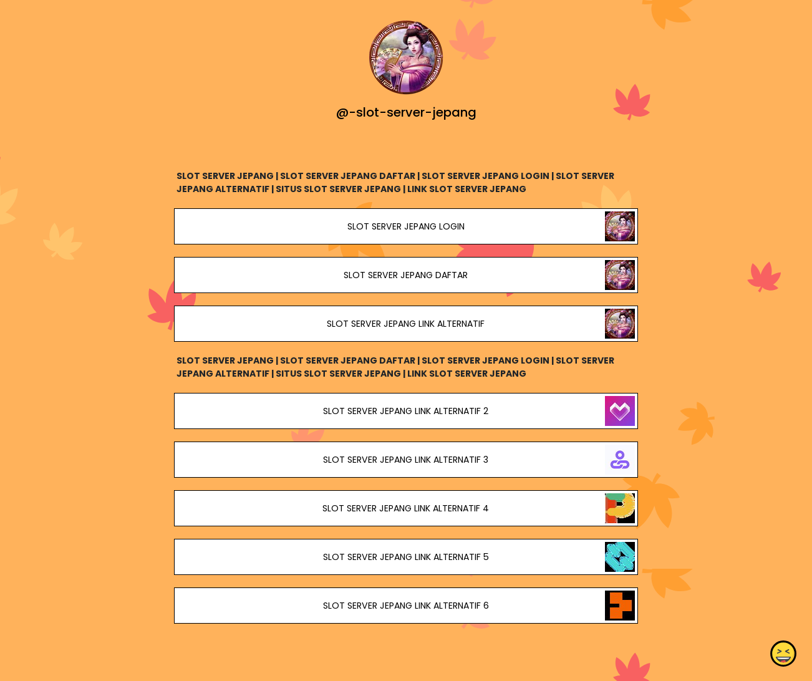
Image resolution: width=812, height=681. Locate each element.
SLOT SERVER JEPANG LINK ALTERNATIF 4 (405, 508)
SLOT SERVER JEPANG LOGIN (406, 226)
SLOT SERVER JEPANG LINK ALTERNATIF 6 (406, 605)
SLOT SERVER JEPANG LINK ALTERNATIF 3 (405, 459)
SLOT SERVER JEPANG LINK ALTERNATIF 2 (405, 411)
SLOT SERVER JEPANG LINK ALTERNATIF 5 (406, 557)
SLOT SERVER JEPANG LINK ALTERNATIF (406, 323)
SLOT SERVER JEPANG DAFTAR (406, 275)
